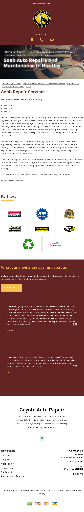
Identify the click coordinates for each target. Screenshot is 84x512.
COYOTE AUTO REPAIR (15, 52)
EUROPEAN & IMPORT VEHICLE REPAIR (23, 55)
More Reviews (11, 288)
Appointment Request (13, 476)
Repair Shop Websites (32, 490)
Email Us (78, 474)
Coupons (6, 459)
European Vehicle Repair (12, 180)
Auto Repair (7, 463)
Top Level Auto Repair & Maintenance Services (50, 52)
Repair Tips (7, 468)
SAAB (46, 55)
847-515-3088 (15, 165)
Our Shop (6, 455)
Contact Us (7, 472)
